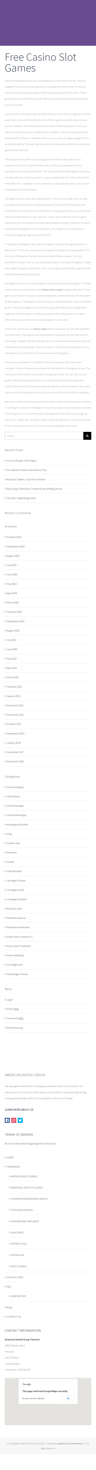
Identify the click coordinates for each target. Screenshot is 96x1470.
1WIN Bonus (13, 796)
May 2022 (12, 658)
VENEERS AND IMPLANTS (25, 1221)
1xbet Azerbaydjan (16, 815)
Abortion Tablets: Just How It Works (26, 479)
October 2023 (14, 537)
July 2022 (11, 640)
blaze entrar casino (53, 289)
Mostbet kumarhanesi (18, 927)
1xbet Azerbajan (15, 805)
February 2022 (14, 686)
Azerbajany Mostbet (17, 824)
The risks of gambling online (21, 498)
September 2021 (16, 733)
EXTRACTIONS (19, 1243)
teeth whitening (15, 955)
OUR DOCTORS (15, 1277)
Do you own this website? (34, 1398)
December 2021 (15, 705)
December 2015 (15, 761)
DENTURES (17, 1232)
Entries (13, 1009)
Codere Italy (13, 843)
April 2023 (12, 593)
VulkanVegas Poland (17, 974)
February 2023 (14, 611)
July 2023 (11, 565)
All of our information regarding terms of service (30, 1143)
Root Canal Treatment (19, 946)
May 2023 (12, 584)
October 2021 (14, 724)
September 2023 (16, 546)
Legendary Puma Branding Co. (70, 1443)
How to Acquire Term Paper (21, 460)
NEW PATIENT (18, 1296)
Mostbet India (14, 908)
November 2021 (15, 714)
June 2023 (12, 574)
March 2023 (13, 602)
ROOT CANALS (19, 1266)
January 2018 (14, 742)
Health (10, 862)
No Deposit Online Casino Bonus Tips (27, 470)
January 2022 (14, 696)
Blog (9, 1307)
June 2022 (12, 649)
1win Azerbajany (15, 787)
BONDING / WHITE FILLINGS (27, 1187)
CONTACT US (14, 1316)
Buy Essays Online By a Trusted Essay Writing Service (34, 488)
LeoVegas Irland (15, 890)
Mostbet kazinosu (16, 918)
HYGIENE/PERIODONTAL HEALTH (29, 1198)
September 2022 (16, 621)
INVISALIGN (17, 1255)
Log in (10, 999)
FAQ (9, 1286)
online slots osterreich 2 (19, 936)
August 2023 (13, 555)
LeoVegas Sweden (17, 899)
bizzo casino (40, 329)
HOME (10, 1157)
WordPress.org (15, 1027)
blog (9, 834)
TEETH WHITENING (22, 1210)
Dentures (12, 852)
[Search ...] (44, 436)
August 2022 (13, 630)
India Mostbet (14, 871)
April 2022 (12, 668)
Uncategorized (15, 964)
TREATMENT (14, 1166)
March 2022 (13, 677)
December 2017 (15, 752)
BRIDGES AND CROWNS (24, 1176)
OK (68, 1398)
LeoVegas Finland (16, 880)
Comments (15, 1018)
